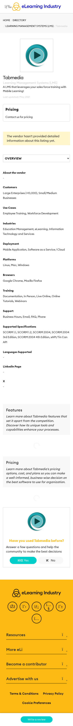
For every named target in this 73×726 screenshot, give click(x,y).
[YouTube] (49, 606)
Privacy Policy (53, 693)
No (50, 560)
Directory (19, 20)
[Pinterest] (61, 606)
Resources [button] (36, 635)
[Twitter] (24, 606)
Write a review (37, 719)
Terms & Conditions (24, 693)
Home (6, 20)
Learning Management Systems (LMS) (29, 26)
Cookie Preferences (36, 703)
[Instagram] (36, 618)
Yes (23, 560)
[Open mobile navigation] (7, 6)
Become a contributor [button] (36, 664)
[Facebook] (12, 606)
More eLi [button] (36, 649)
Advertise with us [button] (36, 679)
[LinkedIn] (36, 606)
